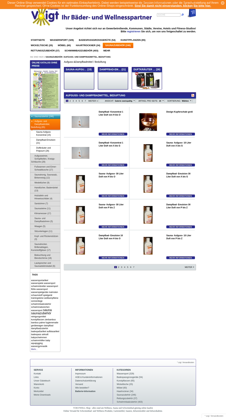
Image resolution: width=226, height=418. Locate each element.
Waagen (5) (38, 226)
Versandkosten (216, 416)
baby (48, 340)
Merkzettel (38, 391)
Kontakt (37, 373)
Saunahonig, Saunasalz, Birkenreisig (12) (44, 176)
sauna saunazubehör (41, 311)
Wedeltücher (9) (40, 182)
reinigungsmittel (38, 316)
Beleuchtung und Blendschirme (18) (41, 256)
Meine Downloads (42, 395)
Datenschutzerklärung (85, 380)
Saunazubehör (54, 57)
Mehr (106, 50)
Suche (161, 15)
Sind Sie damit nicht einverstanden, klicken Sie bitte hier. (173, 5)
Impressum (80, 373)
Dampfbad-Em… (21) (113, 69)
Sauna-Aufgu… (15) (79, 69)
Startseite (38, 40)
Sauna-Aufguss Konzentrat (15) (42, 133)
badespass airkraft (39, 334)
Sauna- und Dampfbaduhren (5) (42, 220)
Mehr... (34, 349)
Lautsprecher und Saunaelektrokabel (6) (43, 264)
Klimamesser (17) (41, 213)
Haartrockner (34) (88, 45)
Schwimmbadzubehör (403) (81, 50)
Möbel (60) (64, 45)
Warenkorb (39, 384)
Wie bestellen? (82, 388)
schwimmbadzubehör (41, 304)
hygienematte (52, 322)
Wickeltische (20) (42, 45)
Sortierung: (174, 101)
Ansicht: (109, 101)
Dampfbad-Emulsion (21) (44, 141)
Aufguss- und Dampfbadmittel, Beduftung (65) (40, 124)
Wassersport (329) (62, 40)
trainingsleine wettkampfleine (44, 298)
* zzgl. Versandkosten (185, 362)
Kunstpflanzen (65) (133, 40)
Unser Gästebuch (42, 380)
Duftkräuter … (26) (146, 69)
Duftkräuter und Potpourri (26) (42, 149)
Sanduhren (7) (39, 203)
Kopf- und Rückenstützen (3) (44, 237)
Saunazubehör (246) (118, 45)
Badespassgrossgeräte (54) (97, 40)
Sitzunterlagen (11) (41, 231)
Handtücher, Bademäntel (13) (44, 189)
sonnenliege (37, 301)
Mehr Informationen (113, 134)
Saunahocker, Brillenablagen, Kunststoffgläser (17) (41, 247)
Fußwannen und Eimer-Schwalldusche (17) (43, 168)
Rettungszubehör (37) (45, 50)
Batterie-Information (85, 391)
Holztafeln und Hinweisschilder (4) (41, 197)
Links (36, 377)
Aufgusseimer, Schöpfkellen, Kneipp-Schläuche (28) (43, 159)
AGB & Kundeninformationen (88, 377)
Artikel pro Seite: (148, 101)
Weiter (92, 101)
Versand (79, 384)
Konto (36, 388)
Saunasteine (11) (40, 208)
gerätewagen (37, 325)
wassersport (42, 289)
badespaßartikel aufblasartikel (45, 331)
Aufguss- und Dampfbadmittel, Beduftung (87, 57)
